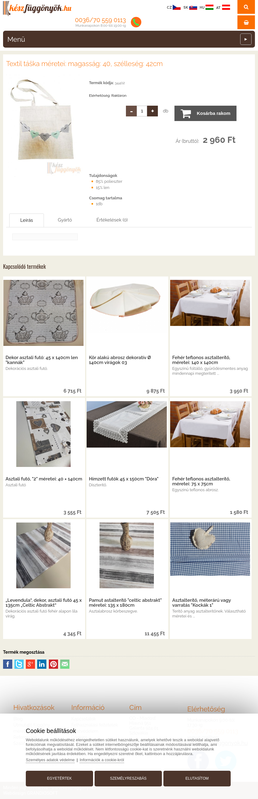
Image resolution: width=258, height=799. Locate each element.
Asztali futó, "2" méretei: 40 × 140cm (44, 478)
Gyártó (65, 220)
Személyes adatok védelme (50, 760)
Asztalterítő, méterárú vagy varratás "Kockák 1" (201, 603)
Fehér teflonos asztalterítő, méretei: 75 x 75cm (201, 481)
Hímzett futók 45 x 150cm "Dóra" (123, 478)
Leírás (26, 220)
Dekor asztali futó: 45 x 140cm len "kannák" (42, 360)
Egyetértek (59, 778)
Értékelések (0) (112, 220)
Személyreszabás (128, 778)
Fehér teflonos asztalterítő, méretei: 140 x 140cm (201, 360)
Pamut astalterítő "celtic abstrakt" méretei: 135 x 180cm (125, 603)
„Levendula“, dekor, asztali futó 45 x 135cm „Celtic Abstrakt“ (44, 603)
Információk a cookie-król (102, 760)
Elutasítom (197, 778)
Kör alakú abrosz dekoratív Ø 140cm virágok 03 (120, 360)
